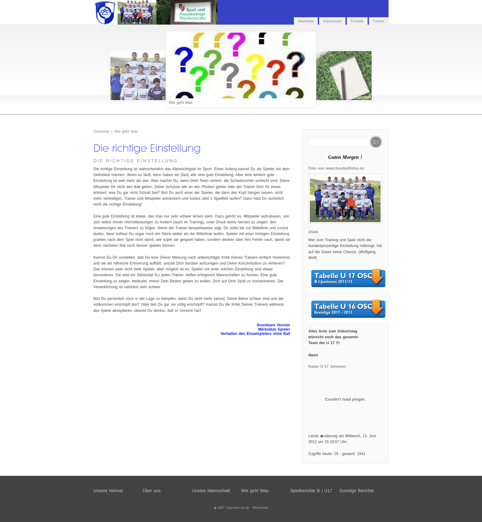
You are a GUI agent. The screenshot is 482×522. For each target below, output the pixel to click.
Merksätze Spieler (274, 329)
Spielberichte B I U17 (311, 490)
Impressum (332, 21)
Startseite (306, 21)
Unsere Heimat (108, 490)
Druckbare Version (273, 325)
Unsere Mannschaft (211, 490)
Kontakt (357, 21)
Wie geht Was (126, 131)
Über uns (152, 490)
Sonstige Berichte (356, 490)
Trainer (379, 21)
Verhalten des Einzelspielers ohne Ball (255, 334)
